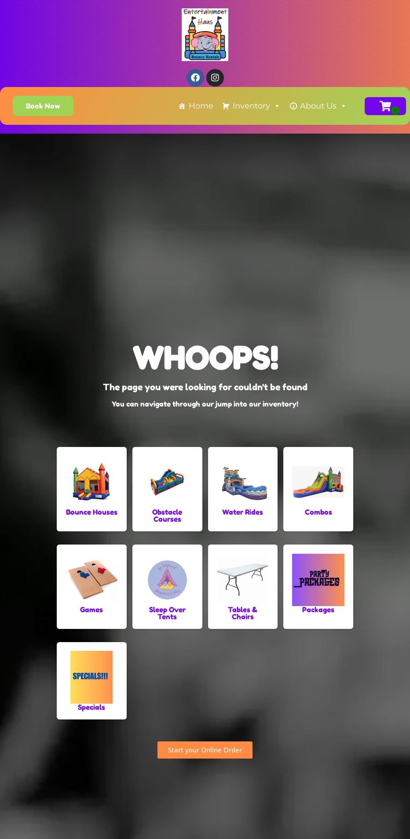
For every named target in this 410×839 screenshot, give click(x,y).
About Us (323, 106)
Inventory (257, 106)
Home (201, 106)
